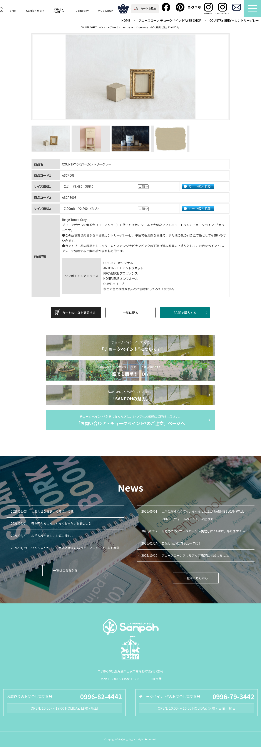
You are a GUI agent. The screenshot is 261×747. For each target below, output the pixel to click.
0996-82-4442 (101, 696)
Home (12, 10)
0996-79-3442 (233, 696)
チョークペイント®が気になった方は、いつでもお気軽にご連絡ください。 (130, 420)
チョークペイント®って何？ (130, 346)
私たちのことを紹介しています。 (130, 395)
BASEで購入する (185, 312)
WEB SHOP (105, 10)
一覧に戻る (130, 312)
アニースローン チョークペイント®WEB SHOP (169, 20)
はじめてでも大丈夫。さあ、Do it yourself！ (130, 371)
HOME (125, 20)
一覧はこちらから (65, 570)
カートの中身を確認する (79, 312)
